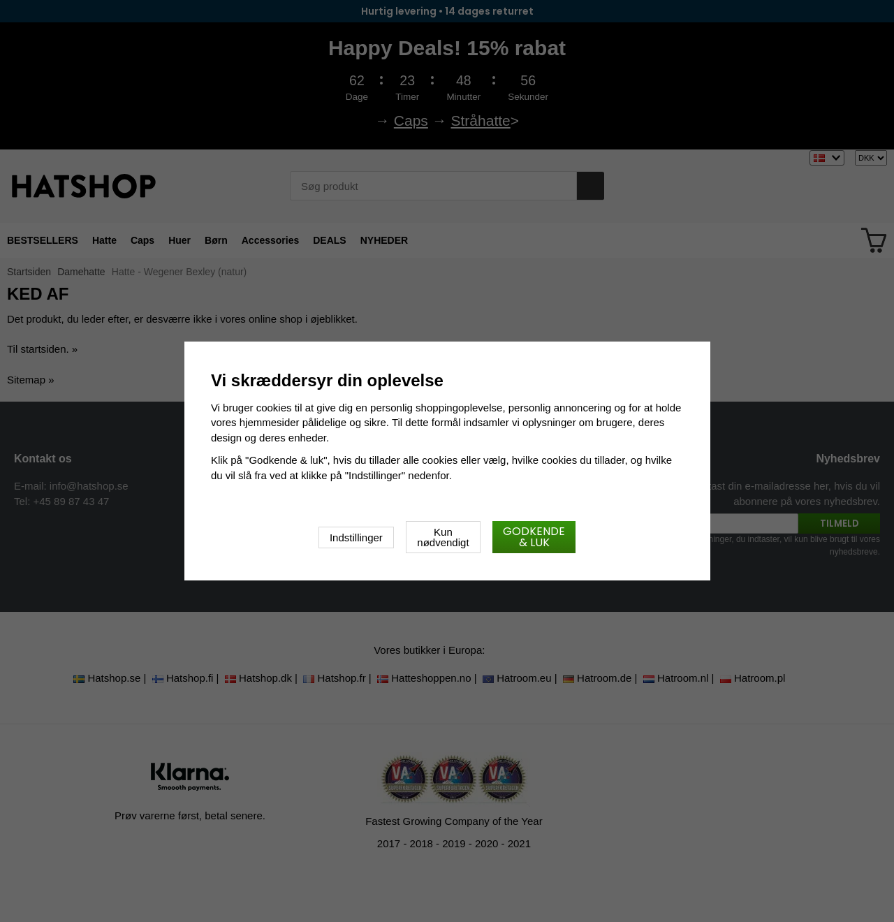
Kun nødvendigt (443, 537)
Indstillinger (356, 537)
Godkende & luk (534, 536)
